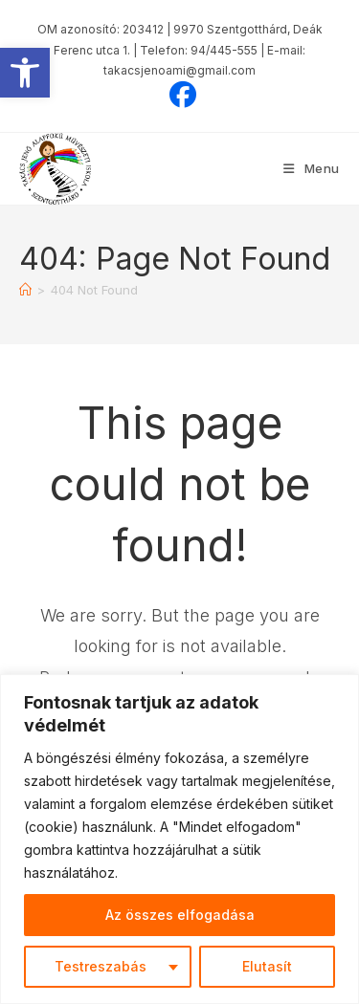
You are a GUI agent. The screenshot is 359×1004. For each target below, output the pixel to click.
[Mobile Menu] (311, 168)
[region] (179, 839)
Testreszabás (100, 966)
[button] (25, 73)
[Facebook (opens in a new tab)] (180, 94)
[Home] (25, 289)
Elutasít (267, 966)
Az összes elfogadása (180, 914)
